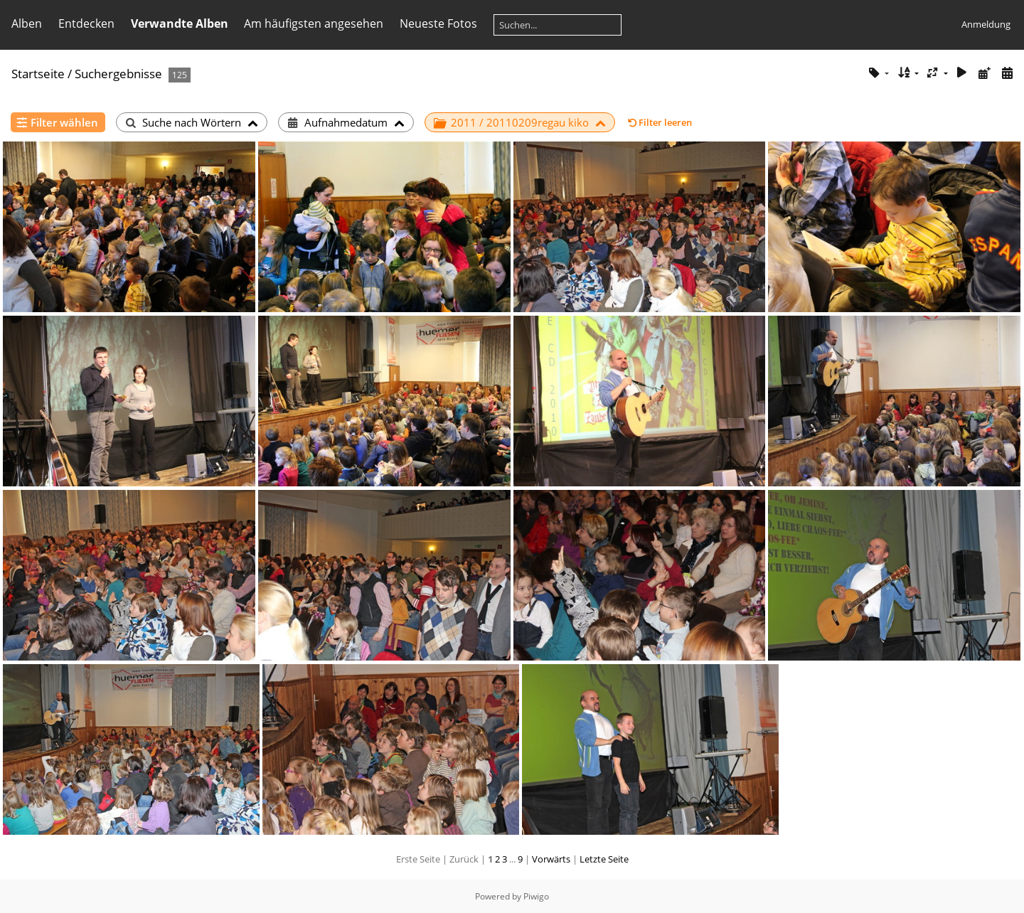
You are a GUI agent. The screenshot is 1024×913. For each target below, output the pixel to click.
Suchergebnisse (118, 73)
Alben (26, 23)
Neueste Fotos (438, 23)
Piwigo (536, 896)
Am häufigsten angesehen (313, 23)
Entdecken (86, 23)
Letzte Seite (604, 859)
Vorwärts (551, 859)
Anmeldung (985, 24)
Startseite (38, 73)
